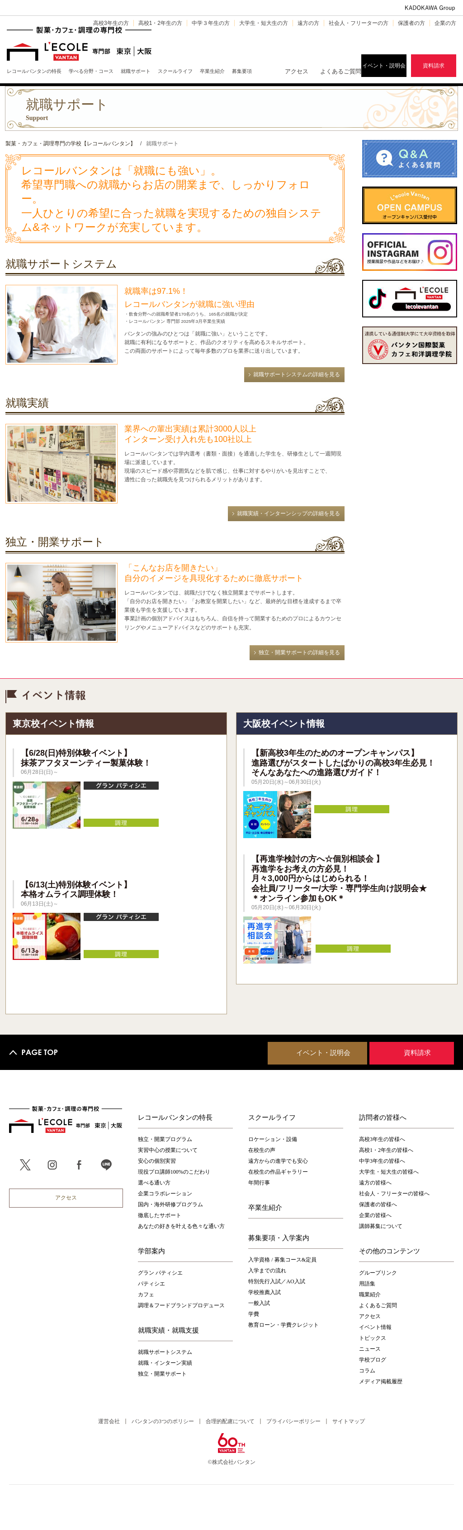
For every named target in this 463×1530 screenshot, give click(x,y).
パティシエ (151, 1284)
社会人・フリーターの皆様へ (394, 1193)
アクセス (296, 71)
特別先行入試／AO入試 (276, 1281)
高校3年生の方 (111, 23)
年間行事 (259, 1183)
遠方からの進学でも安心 (278, 1161)
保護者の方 (411, 23)
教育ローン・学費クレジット (283, 1325)
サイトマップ (348, 1421)
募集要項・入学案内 (278, 1237)
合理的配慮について (230, 1421)
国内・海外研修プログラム (170, 1204)
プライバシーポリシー (293, 1421)
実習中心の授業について (168, 1150)
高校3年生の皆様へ (382, 1139)
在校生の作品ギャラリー (278, 1172)
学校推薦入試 (264, 1292)
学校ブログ (372, 1360)
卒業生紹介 (265, 1207)
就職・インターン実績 (165, 1363)
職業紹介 (370, 1294)
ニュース (370, 1349)
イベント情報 (375, 1327)
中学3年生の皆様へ (382, 1161)
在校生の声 (261, 1150)
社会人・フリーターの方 (358, 23)
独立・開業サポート (162, 1374)
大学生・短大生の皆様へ (389, 1172)
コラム (367, 1370)
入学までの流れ (267, 1270)
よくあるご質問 (340, 71)
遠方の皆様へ (375, 1183)
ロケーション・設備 (272, 1139)
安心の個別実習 (157, 1161)
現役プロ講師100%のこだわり (174, 1172)
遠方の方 (308, 23)
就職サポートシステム (165, 1352)
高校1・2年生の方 (160, 23)
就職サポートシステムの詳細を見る (296, 374)
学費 (253, 1314)
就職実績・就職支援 (168, 1329)
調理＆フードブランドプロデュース (181, 1305)
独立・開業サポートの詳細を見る (299, 652)
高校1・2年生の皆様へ (386, 1150)
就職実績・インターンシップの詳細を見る (288, 513)
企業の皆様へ (375, 1215)
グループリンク (378, 1273)
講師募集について (380, 1226)
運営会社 (109, 1421)
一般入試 (259, 1303)
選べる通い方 (154, 1183)
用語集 (367, 1284)
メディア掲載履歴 (380, 1381)
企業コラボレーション (165, 1193)
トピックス (372, 1338)
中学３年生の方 (211, 23)
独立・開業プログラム (165, 1139)
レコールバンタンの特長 (175, 1117)
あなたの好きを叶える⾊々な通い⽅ (181, 1226)
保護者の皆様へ (378, 1204)
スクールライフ (272, 1117)
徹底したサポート (159, 1215)
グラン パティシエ (160, 1273)
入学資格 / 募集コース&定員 (282, 1260)
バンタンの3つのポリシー (163, 1421)
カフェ (146, 1294)
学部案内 (151, 1250)
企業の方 (445, 23)
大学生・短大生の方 (263, 23)
